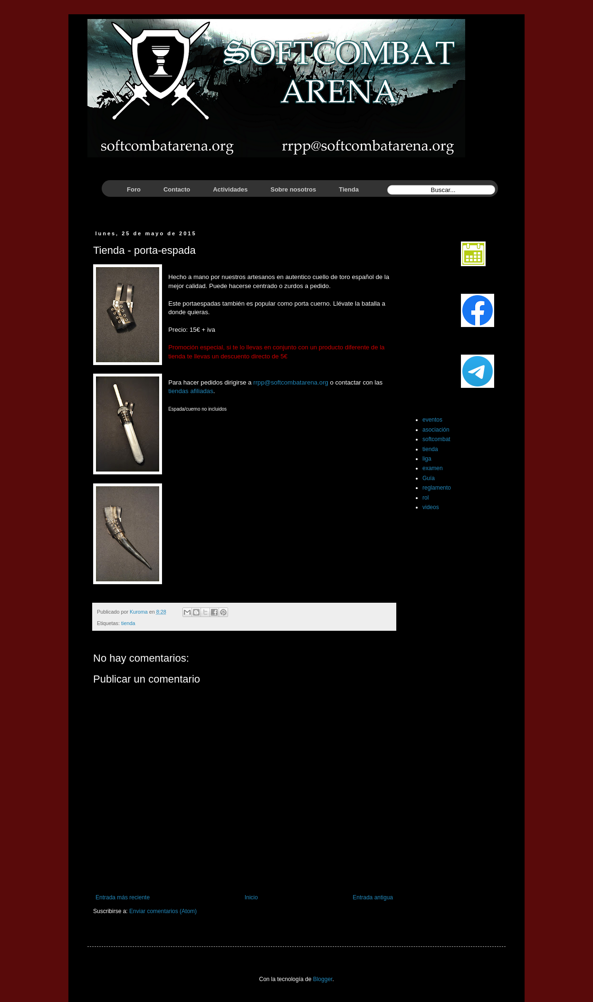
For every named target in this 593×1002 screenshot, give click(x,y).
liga (426, 458)
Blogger (323, 979)
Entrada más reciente (123, 897)
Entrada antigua (373, 897)
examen (432, 468)
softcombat (436, 439)
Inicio (251, 897)
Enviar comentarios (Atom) (163, 911)
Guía (428, 478)
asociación (436, 429)
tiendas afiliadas (190, 391)
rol (425, 497)
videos (430, 507)
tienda (128, 623)
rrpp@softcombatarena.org (290, 382)
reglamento (436, 487)
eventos (432, 419)
